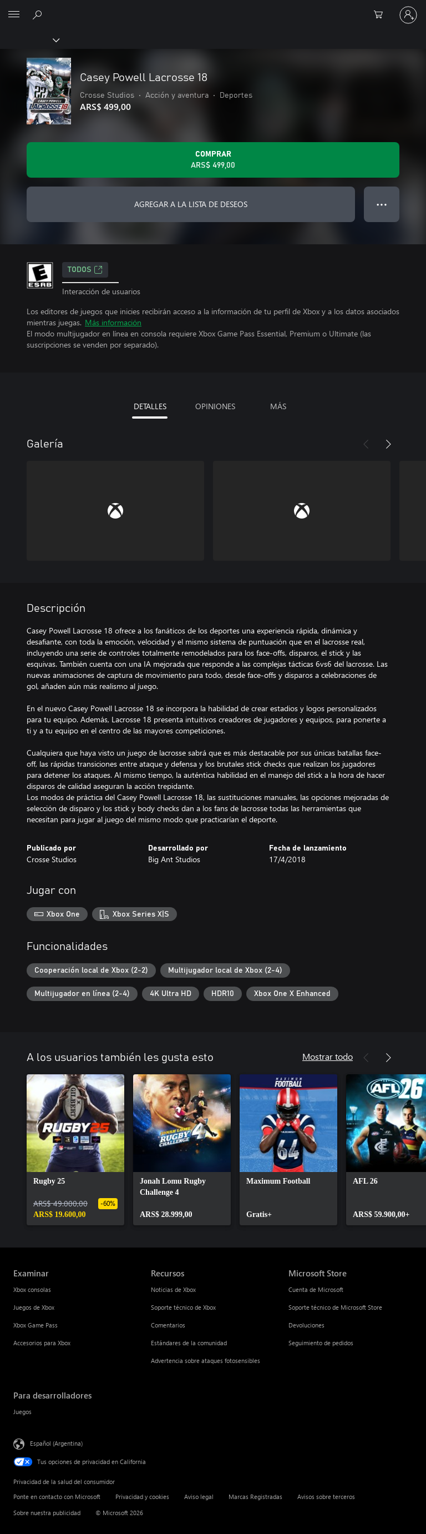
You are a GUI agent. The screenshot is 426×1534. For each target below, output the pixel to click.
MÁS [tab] (278, 406)
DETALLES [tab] (150, 406)
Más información (113, 322)
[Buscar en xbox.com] (38, 14)
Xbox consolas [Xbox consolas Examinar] (32, 1289)
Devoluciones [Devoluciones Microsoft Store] (306, 1325)
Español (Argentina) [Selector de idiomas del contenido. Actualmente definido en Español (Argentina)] (56, 1442)
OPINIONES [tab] (215, 406)
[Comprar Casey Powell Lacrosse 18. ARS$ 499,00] (213, 160)
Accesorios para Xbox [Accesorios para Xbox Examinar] (41, 1342)
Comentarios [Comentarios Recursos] (168, 1325)
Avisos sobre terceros (326, 1496)
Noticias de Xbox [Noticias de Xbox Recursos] (173, 1289)
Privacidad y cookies (142, 1496)
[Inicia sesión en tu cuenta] (408, 15)
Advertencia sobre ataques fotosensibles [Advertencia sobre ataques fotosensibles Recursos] (205, 1360)
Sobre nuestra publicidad (46, 1512)
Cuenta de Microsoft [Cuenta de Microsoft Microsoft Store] (315, 1289)
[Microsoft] (212, 8)
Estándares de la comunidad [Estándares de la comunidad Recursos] (189, 1342)
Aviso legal (199, 1496)
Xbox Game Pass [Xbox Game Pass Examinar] (35, 1325)
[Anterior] (366, 444)
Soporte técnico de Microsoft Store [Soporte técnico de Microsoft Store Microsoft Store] (335, 1307)
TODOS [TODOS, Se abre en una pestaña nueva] (85, 269)
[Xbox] (29, 39)
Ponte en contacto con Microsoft (56, 1496)
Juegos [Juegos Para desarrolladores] (22, 1411)
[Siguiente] (388, 444)
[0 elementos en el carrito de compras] (381, 15)
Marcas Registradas (255, 1496)
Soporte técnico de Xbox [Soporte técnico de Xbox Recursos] (183, 1307)
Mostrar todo (327, 1056)
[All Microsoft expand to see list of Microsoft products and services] (14, 15)
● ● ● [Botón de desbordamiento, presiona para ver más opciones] (382, 204)
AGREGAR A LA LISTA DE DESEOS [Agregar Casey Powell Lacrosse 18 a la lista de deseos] (190, 204)
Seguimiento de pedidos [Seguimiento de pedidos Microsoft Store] (320, 1342)
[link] (75, 1149)
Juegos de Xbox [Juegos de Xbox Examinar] (33, 1307)
